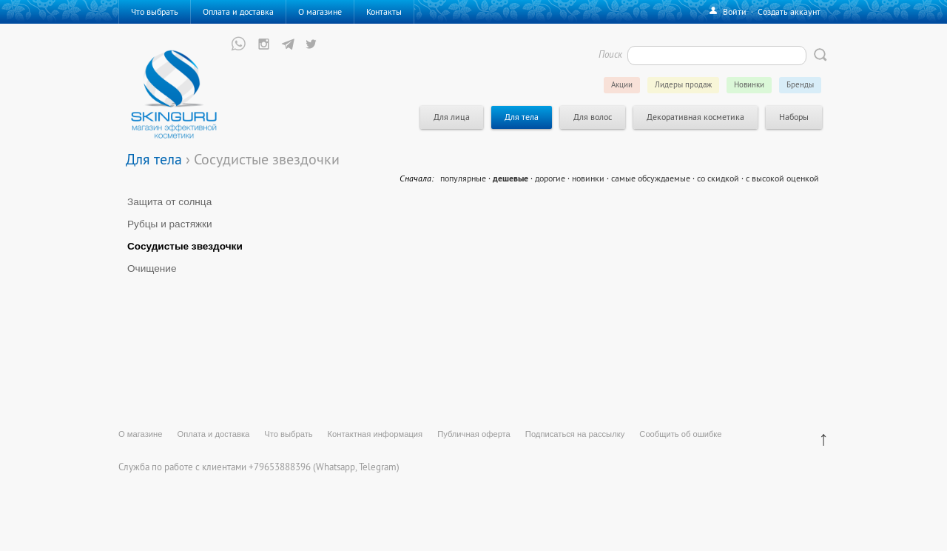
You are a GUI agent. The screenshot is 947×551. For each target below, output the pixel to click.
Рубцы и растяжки (169, 224)
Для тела (154, 159)
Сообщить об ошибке (680, 434)
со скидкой (718, 178)
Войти (735, 11)
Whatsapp (335, 466)
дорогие (550, 178)
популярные (463, 178)
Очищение (152, 268)
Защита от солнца (169, 201)
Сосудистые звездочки (185, 246)
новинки (588, 178)
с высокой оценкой (782, 178)
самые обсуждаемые (650, 178)
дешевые (510, 178)
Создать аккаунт (789, 11)
